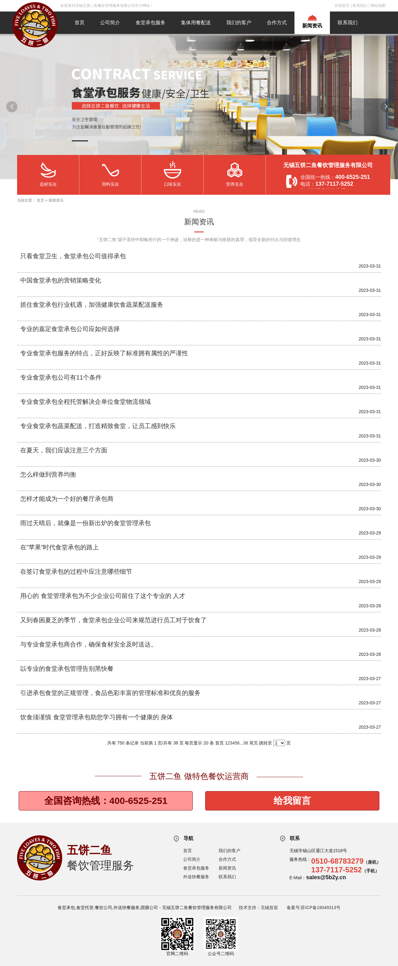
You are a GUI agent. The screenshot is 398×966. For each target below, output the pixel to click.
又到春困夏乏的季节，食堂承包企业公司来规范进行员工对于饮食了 (113, 620)
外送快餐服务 (196, 876)
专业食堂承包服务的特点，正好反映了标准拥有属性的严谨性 (104, 353)
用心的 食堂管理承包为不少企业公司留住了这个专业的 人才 (102, 595)
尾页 (253, 742)
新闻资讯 (312, 25)
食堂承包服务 (150, 22)
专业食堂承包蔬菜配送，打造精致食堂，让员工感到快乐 (98, 425)
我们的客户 (238, 22)
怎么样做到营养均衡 (48, 474)
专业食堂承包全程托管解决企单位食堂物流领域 (85, 401)
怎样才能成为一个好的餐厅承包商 (66, 498)
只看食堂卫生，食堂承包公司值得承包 (73, 256)
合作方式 (277, 22)
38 (245, 742)
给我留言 (292, 801)
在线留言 (342, 5)
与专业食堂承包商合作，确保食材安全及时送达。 (88, 644)
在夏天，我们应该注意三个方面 (63, 450)
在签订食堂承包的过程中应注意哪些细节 (76, 571)
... (241, 742)
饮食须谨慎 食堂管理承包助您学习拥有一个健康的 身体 (96, 717)
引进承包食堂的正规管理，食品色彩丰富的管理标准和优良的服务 (110, 692)
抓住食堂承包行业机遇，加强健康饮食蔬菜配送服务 (91, 304)
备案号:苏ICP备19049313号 (314, 907)
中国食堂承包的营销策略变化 (60, 280)
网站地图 (378, 5)
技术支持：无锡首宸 (258, 907)
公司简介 (110, 22)
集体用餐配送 (196, 22)
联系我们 (360, 5)
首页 (80, 22)
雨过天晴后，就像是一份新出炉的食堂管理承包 (85, 523)
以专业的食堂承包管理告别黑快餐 (66, 668)
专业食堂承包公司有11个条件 (61, 377)
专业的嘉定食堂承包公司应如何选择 (70, 328)
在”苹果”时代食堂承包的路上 (59, 547)
